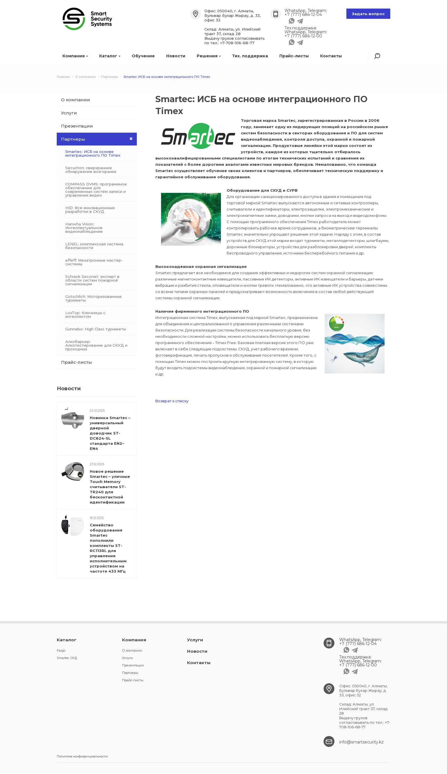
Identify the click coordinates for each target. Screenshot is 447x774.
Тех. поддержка (250, 55)
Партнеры (99, 139)
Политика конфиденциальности (82, 756)
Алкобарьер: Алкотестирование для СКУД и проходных (96, 345)
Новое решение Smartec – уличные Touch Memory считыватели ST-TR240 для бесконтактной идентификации (110, 486)
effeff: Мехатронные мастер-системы (94, 262)
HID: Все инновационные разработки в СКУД (90, 209)
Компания (75, 55)
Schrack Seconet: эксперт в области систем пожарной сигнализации (92, 280)
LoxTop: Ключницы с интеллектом (85, 314)
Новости (175, 55)
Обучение (143, 55)
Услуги (69, 113)
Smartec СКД (67, 658)
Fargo (61, 650)
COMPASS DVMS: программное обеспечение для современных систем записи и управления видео (96, 189)
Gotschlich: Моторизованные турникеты (93, 298)
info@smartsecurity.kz (361, 742)
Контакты (331, 55)
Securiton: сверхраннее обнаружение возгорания (90, 169)
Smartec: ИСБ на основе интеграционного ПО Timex (92, 153)
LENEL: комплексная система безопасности (94, 246)
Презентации (77, 126)
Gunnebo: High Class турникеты (95, 329)
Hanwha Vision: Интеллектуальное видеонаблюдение (84, 228)
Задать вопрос (368, 13)
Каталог (109, 55)
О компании (75, 99)
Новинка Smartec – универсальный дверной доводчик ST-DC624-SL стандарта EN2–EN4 (110, 433)
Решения (209, 55)
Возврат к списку (171, 401)
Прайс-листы (294, 55)
